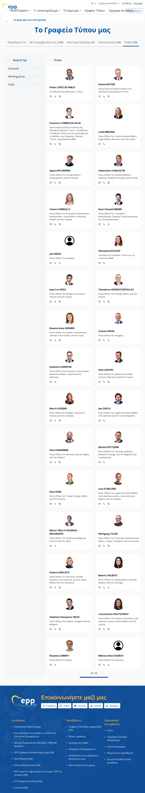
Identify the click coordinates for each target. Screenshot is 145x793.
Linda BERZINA (105, 131)
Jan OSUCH (103, 405)
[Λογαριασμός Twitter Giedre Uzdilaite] (57, 581)
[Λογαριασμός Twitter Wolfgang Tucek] (107, 539)
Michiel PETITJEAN (107, 444)
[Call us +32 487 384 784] (103, 96)
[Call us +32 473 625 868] (52, 418)
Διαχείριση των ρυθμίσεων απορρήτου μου (83, 740)
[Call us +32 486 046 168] (103, 623)
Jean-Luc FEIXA (55, 289)
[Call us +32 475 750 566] (103, 302)
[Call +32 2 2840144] (52, 539)
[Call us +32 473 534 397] (103, 379)
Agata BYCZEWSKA (57, 170)
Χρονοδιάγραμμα (116, 734)
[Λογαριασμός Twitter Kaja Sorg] (57, 501)
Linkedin (95, 699)
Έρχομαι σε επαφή (78, 730)
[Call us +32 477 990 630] (52, 340)
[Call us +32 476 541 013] (52, 501)
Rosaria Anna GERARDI (59, 328)
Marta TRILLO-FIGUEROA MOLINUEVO (68, 527)
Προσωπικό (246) (109, 42)
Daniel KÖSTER (105, 84)
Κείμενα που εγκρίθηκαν (120, 738)
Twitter (65, 699)
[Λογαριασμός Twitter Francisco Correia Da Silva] (57, 144)
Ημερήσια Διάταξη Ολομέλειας (117, 728)
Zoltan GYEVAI (105, 331)
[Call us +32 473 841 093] (52, 183)
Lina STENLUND (106, 485)
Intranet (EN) (21, 761)
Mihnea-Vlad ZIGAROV (109, 649)
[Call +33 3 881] (107, 224)
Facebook (49, 699)
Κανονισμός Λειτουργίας (82, 746)
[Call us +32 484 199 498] (52, 623)
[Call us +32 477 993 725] (52, 144)
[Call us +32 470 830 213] (52, 459)
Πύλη (110, 723)
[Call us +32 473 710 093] (103, 183)
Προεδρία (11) (17, 42)
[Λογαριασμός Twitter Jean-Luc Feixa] (57, 302)
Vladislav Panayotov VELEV (61, 610)
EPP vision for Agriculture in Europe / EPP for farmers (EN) (38, 752)
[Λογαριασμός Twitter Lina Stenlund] (107, 501)
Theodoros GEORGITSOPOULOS (114, 289)
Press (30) (130, 42)
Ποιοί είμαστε (18, 20)
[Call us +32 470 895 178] (52, 379)
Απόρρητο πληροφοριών (82, 734)
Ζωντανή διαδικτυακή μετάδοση (119, 744)
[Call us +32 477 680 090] (52, 302)
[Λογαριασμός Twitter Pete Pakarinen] (57, 459)
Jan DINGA (52, 253)
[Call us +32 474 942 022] (52, 581)
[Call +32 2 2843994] (103, 340)
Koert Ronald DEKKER (108, 209)
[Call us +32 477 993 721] (52, 658)
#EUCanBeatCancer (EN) (27, 746)
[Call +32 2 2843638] (103, 581)
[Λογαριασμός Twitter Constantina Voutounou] (107, 623)
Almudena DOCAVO (108, 250)
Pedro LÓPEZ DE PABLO (59, 87)
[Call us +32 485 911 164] (103, 501)
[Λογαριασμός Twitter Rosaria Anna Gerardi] (57, 340)
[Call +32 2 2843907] (103, 658)
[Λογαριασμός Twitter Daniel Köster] (107, 96)
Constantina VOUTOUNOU (112, 607)
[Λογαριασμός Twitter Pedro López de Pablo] (57, 96)
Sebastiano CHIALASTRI (110, 170)
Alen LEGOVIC (104, 366)
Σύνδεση (126, 3)
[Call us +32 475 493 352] (52, 96)
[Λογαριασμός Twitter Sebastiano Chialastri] (107, 183)
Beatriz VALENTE (106, 569)
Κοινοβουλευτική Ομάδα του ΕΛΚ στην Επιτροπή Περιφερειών (35, 725)
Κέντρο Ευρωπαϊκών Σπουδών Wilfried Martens (35, 732)
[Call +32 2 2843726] (103, 263)
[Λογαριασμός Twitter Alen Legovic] (107, 379)
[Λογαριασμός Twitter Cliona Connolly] (57, 224)
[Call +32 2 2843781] (52, 263)
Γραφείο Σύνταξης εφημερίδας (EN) (85, 721)
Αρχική (7, 20)
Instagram (112, 699)
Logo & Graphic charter (26, 765)
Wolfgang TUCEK (106, 527)
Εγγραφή (138, 3)
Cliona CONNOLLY (57, 209)
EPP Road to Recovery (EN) (28, 757)
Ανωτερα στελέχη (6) (81, 42)
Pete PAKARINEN (56, 447)
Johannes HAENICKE (58, 366)
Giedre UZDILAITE (56, 566)
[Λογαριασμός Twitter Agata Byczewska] (57, 183)
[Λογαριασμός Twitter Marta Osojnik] (57, 418)
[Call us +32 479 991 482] (103, 418)
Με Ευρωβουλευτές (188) (46, 42)
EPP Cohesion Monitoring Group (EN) (34, 738)
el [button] (94, 3)
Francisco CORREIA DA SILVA (62, 123)
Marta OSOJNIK (55, 405)
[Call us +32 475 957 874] (52, 224)
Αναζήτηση (134, 10)
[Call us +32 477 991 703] (103, 144)
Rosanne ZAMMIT (56, 649)
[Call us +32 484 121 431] (103, 539)
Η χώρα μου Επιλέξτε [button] (109, 3)
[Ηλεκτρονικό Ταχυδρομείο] (48, 96)
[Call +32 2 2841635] (103, 224)
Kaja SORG (52, 488)
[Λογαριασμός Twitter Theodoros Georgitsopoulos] (107, 302)
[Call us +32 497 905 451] (103, 459)
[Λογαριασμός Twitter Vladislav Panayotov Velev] (57, 623)
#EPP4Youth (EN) (23, 742)
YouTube (80, 699)
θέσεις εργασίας (77, 726)
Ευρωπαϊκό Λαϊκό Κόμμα (27, 719)
